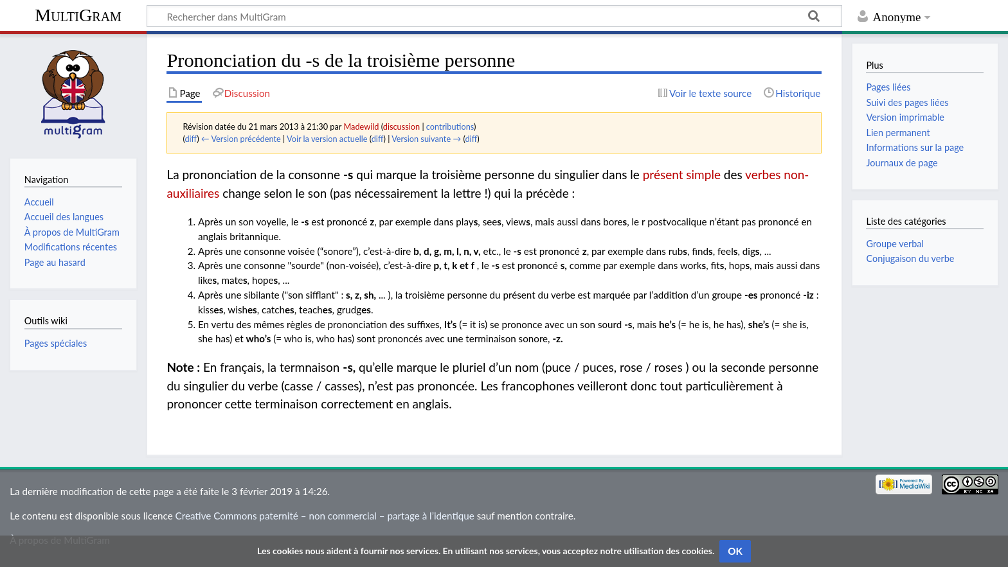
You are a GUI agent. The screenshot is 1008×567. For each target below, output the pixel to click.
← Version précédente (241, 139)
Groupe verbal (895, 243)
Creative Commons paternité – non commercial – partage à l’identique (325, 515)
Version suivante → (426, 139)
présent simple (682, 174)
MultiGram (78, 15)
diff (190, 139)
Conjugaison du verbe (910, 258)
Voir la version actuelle (327, 139)
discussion (401, 126)
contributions (450, 126)
